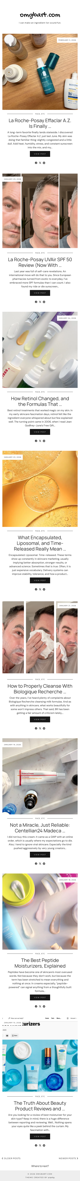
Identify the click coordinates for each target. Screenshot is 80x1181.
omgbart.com (40, 15)
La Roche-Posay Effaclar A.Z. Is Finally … (40, 123)
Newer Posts (68, 1158)
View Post (40, 154)
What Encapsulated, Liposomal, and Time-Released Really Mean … (40, 543)
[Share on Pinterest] (44, 163)
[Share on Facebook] (36, 163)
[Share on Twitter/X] (40, 163)
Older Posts (11, 1158)
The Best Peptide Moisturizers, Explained (40, 963)
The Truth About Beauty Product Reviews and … (40, 1106)
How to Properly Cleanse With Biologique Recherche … (40, 689)
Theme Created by (40, 1177)
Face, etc (40, 114)
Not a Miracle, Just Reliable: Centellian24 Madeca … (40, 828)
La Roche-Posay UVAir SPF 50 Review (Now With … (40, 262)
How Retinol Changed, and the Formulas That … (40, 401)
